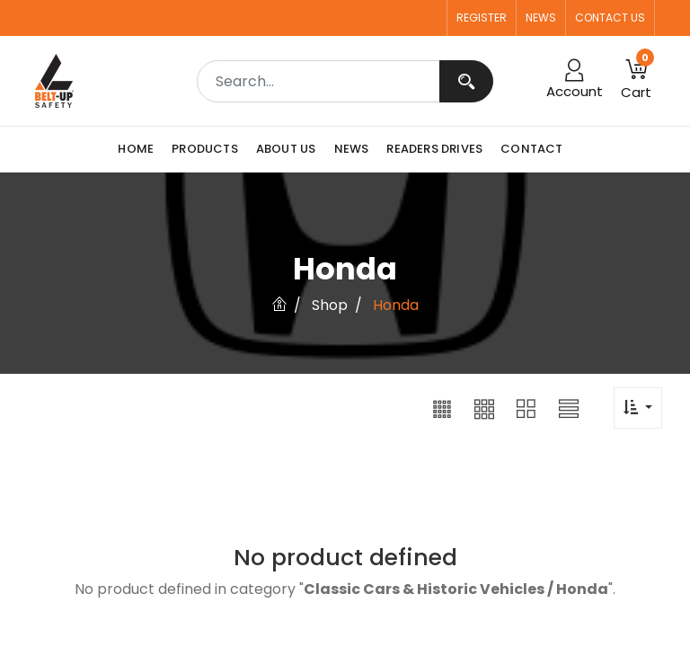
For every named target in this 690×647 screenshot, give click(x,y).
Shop (330, 305)
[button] (442, 408)
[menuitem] (140, 149)
